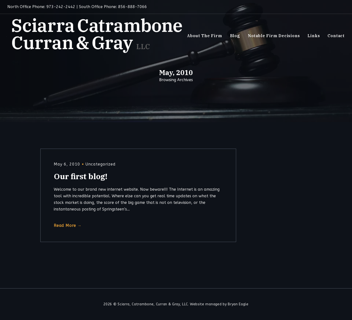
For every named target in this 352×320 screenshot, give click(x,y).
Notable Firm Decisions (274, 35)
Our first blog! (80, 176)
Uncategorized (100, 164)
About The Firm (204, 35)
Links (314, 35)
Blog (235, 35)
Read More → (68, 225)
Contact (336, 35)
